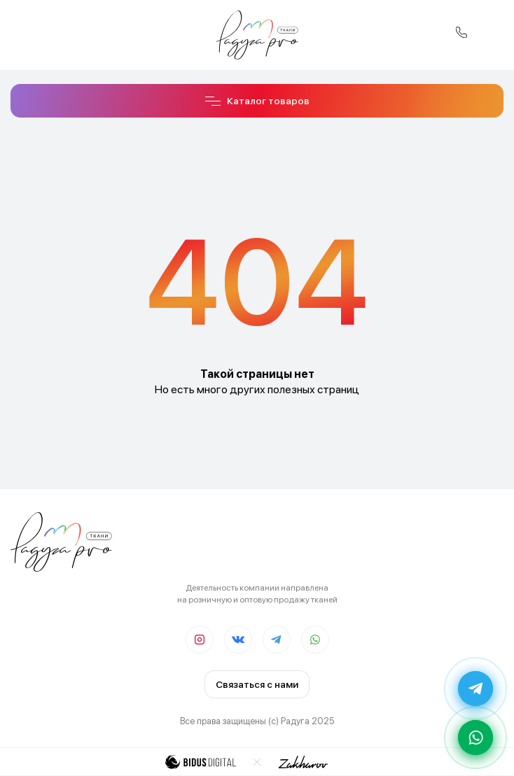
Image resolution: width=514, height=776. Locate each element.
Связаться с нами (257, 684)
